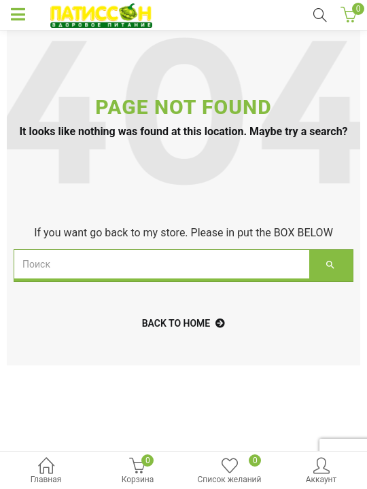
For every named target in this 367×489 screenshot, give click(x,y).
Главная (46, 471)
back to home (184, 323)
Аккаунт (321, 471)
